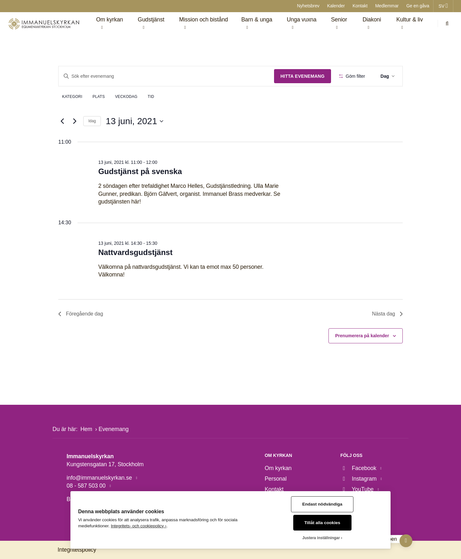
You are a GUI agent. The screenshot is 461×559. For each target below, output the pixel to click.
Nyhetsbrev (308, 5)
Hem (86, 429)
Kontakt (360, 5)
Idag (92, 121)
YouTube (357, 489)
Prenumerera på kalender (362, 335)
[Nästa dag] (74, 121)
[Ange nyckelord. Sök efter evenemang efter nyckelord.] (166, 76)
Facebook (359, 468)
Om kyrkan (278, 468)
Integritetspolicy (77, 550)
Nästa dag (387, 313)
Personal (276, 478)
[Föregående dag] (62, 121)
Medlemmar (387, 5)
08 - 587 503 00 (87, 486)
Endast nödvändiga (322, 504)
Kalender (336, 5)
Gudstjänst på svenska (140, 171)
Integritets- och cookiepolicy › (138, 525)
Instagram (359, 478)
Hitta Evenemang (302, 76)
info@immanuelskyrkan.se (100, 478)
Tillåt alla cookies (322, 522)
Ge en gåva (417, 5)
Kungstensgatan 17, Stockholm (105, 464)
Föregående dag (80, 313)
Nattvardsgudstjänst (135, 252)
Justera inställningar (321, 538)
